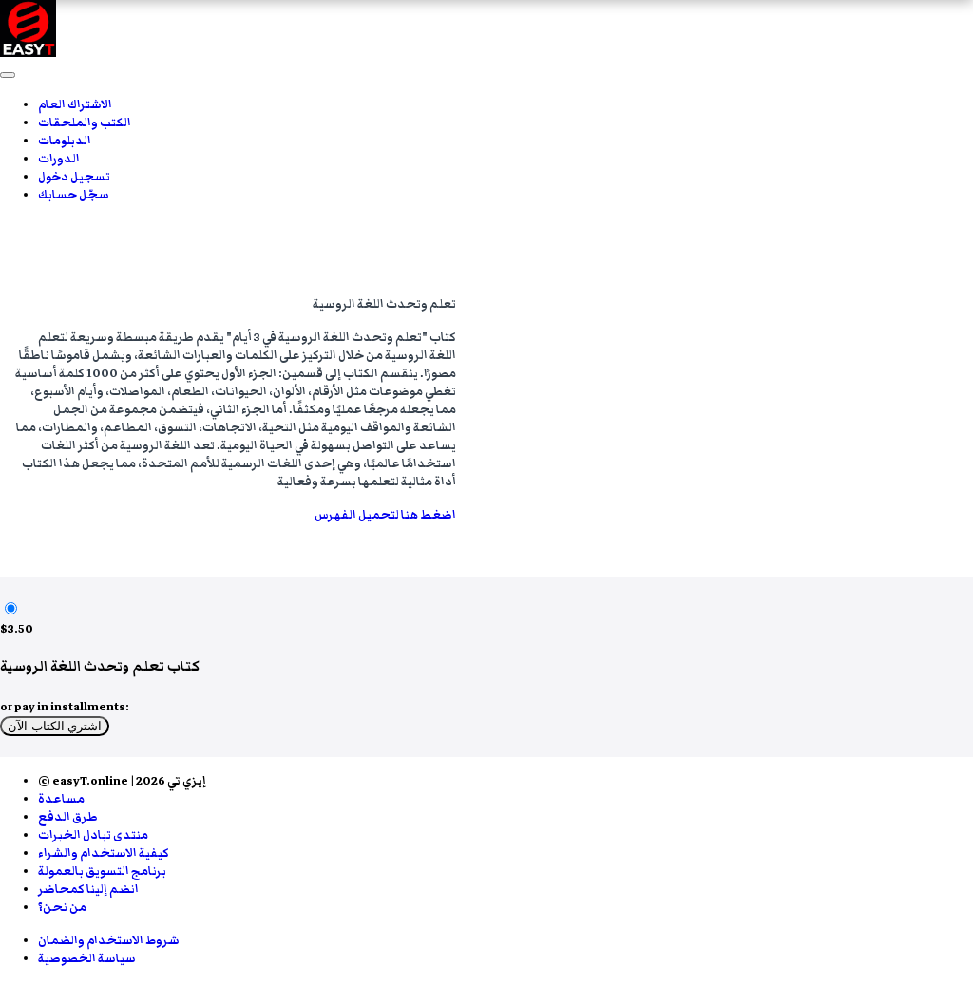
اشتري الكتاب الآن (55, 726)
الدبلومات (64, 141)
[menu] (486, 150)
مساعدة (61, 799)
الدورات (59, 159)
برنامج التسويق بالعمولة (102, 871)
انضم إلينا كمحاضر (88, 889)
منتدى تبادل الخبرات (93, 835)
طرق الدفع (68, 817)
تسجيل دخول (74, 177)
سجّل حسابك (73, 195)
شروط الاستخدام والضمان (109, 941)
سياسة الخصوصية (87, 959)
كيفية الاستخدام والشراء (103, 853)
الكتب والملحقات (84, 123)
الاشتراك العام (75, 105)
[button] (7, 75)
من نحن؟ (62, 907)
